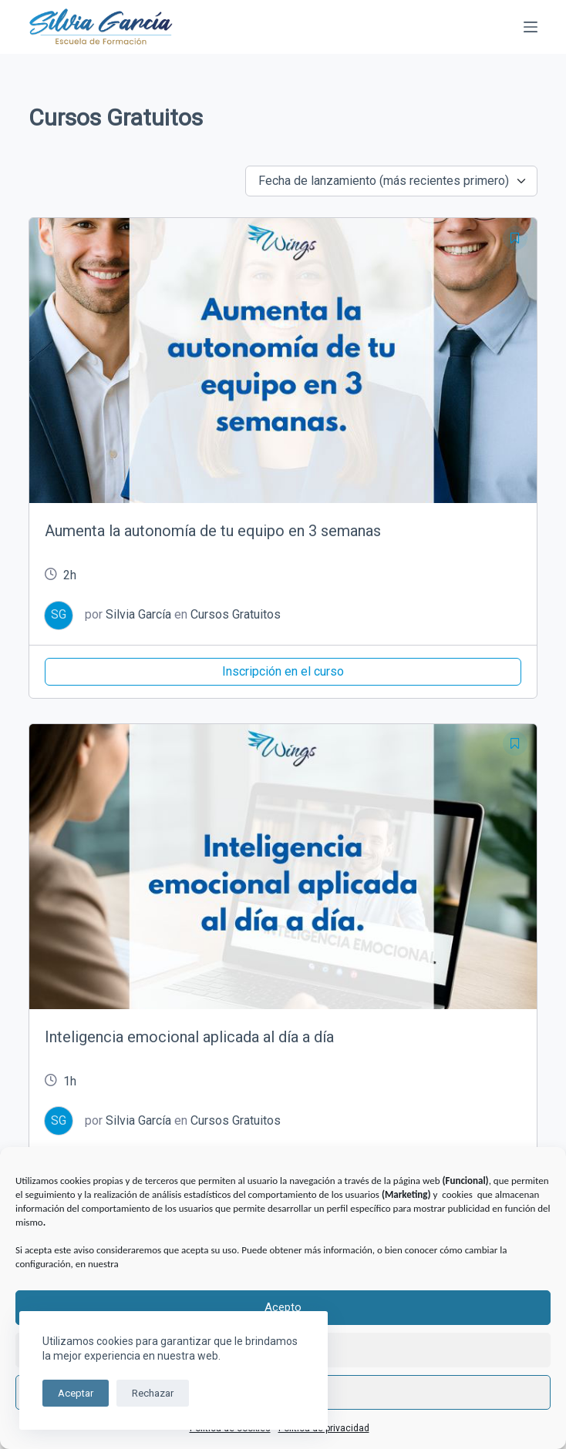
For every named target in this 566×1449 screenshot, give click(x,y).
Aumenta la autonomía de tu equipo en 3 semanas (213, 531)
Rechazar (153, 1393)
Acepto (283, 1307)
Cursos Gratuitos (235, 614)
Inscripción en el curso (283, 671)
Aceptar (75, 1393)
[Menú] (530, 27)
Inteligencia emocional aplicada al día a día (189, 1037)
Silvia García (138, 614)
